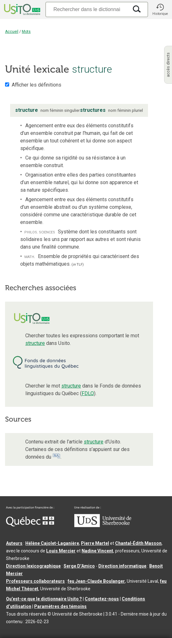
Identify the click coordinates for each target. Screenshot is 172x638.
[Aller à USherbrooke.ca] (102, 525)
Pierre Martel (95, 543)
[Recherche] (87, 9)
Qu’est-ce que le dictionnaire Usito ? (44, 598)
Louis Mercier (61, 550)
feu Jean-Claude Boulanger (96, 581)
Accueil (11, 31)
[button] (159, 9)
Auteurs (14, 543)
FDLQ (88, 393)
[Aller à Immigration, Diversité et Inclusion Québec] (30, 524)
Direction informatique (122, 566)
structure (35, 343)
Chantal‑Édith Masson (138, 543)
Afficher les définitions (36, 85)
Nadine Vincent (97, 550)
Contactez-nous (102, 598)
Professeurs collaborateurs (35, 581)
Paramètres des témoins (60, 606)
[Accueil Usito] (21, 9)
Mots (26, 31)
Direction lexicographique (33, 566)
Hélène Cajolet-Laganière (52, 543)
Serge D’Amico (79, 566)
